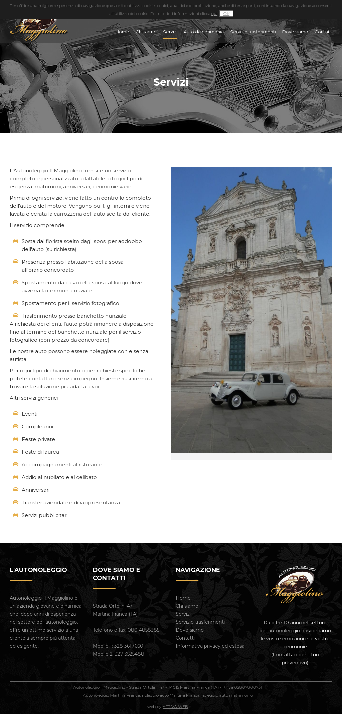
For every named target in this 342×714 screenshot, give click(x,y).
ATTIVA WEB (175, 706)
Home (122, 31)
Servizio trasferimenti (253, 31)
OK (226, 13)
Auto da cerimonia (204, 31)
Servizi (170, 31)
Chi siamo (146, 31)
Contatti (323, 31)
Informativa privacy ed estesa (210, 646)
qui (214, 13)
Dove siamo (295, 31)
